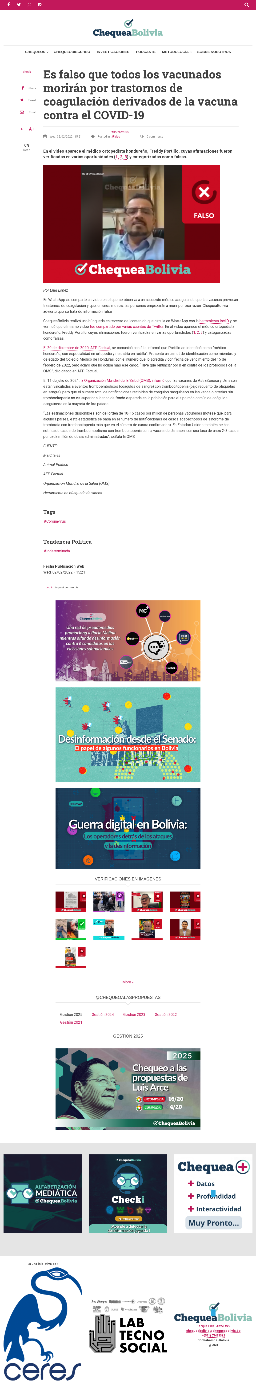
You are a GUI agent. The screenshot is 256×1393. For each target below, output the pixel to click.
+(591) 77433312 (213, 1335)
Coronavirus (121, 132)
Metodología (175, 52)
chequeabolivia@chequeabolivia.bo (213, 1330)
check (27, 71)
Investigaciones (113, 52)
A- (22, 129)
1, (117, 156)
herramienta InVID (214, 321)
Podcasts (146, 52)
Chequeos (35, 52)
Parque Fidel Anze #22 (213, 1326)
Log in (49, 587)
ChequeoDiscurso (72, 52)
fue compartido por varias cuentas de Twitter (126, 326)
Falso (116, 136)
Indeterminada (58, 551)
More (126, 982)
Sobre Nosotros (214, 52)
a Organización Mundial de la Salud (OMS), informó (123, 380)
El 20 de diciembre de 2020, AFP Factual (76, 348)
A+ (31, 129)
